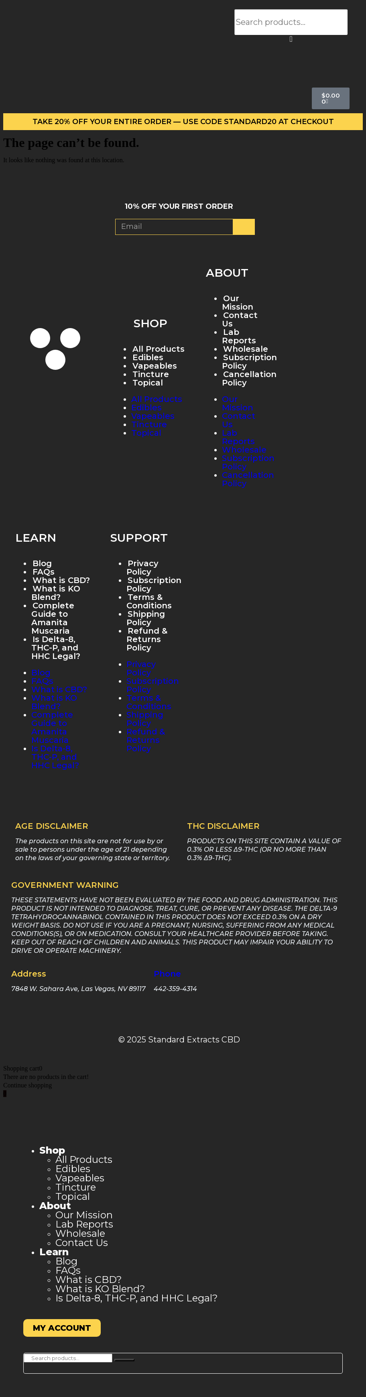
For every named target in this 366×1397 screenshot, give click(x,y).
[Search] (124, 1360)
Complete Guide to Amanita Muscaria (52, 618)
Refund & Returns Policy (146, 639)
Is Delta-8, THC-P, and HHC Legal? (55, 647)
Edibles (147, 357)
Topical (147, 382)
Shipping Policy (145, 618)
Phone (167, 974)
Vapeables (154, 366)
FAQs (44, 572)
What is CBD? (61, 580)
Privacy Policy (142, 568)
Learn (54, 1252)
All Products (158, 349)
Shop (52, 1150)
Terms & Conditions (149, 601)
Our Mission (237, 303)
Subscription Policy (249, 362)
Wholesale (244, 450)
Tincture (150, 374)
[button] (291, 39)
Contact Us (240, 319)
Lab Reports (239, 336)
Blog (42, 563)
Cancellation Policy (249, 378)
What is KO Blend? (55, 593)
